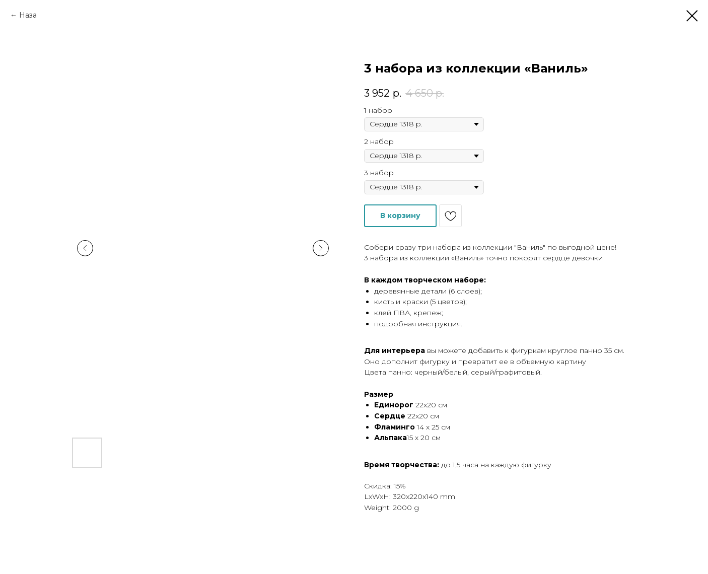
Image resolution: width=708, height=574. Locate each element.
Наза (28, 15)
